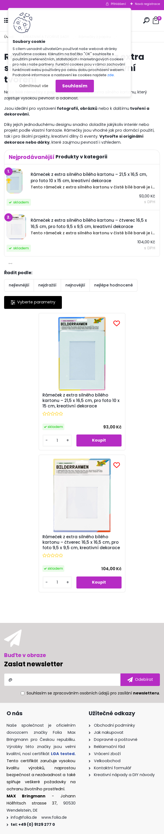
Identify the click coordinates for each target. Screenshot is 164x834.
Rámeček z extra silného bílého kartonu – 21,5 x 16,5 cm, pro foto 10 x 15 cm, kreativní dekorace (43, 403)
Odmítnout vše (33, 85)
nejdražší (47, 285)
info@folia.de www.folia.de (39, 681)
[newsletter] (140, 543)
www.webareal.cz (104, 828)
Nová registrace (147, 4)
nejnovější (75, 285)
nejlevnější (19, 285)
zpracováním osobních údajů (81, 556)
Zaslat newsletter (33, 527)
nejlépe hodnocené (113, 285)
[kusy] (22, 446)
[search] (146, 20)
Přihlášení (118, 4)
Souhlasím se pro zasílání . (93, 556)
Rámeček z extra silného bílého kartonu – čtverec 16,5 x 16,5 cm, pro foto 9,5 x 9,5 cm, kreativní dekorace (121, 403)
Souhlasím (74, 86)
